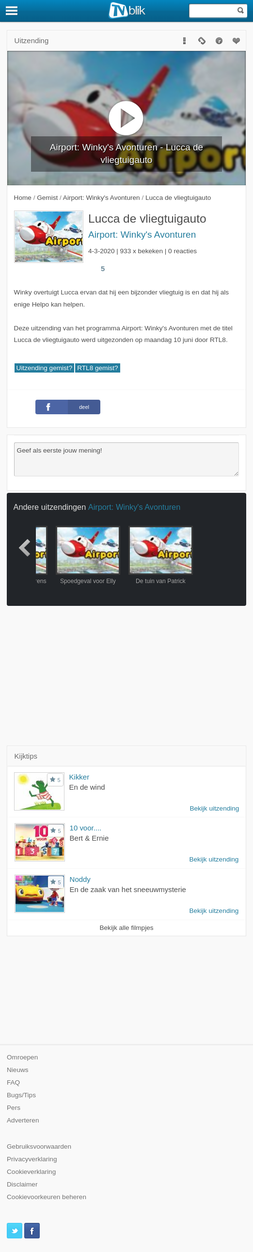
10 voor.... (86, 828)
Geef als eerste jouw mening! (126, 459)
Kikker (79, 777)
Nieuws (18, 1069)
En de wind (87, 787)
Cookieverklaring (31, 1171)
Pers (13, 1107)
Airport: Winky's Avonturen (142, 234)
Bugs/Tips (21, 1095)
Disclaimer (22, 1184)
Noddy (80, 879)
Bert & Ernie (89, 838)
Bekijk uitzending (214, 808)
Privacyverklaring (32, 1159)
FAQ (13, 1082)
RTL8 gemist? (97, 368)
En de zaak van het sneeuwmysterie (128, 889)
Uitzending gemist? (44, 368)
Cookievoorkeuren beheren (46, 1197)
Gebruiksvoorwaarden (39, 1146)
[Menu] (12, 10)
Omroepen (22, 1057)
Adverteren (23, 1120)
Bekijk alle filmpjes (126, 927)
